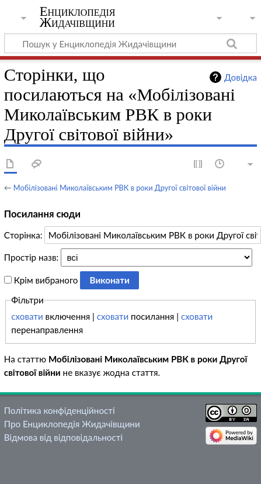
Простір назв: (31, 257)
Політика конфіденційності (59, 410)
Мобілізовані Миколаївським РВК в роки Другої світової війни (119, 187)
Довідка (240, 77)
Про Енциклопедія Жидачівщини (72, 424)
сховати (27, 316)
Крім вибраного (46, 280)
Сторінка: (23, 235)
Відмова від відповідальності (63, 437)
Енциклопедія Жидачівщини (78, 16)
